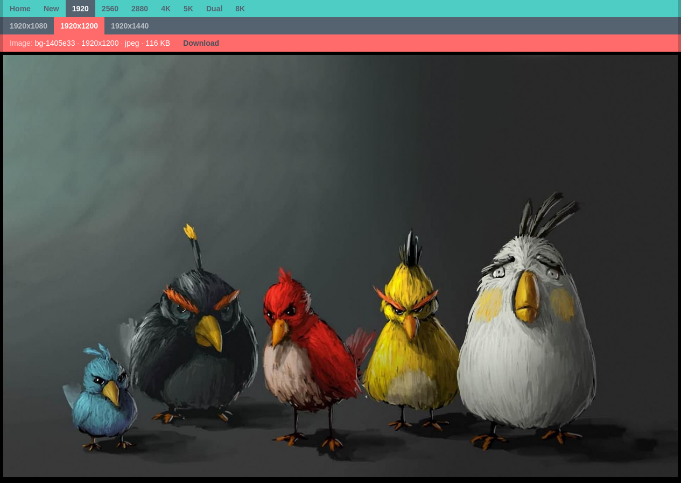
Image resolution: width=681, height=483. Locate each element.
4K (166, 8)
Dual (214, 8)
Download (201, 43)
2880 (139, 8)
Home (20, 8)
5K (188, 8)
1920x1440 (130, 26)
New (51, 8)
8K (240, 8)
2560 (110, 8)
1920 (80, 8)
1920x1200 (79, 26)
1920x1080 (28, 26)
